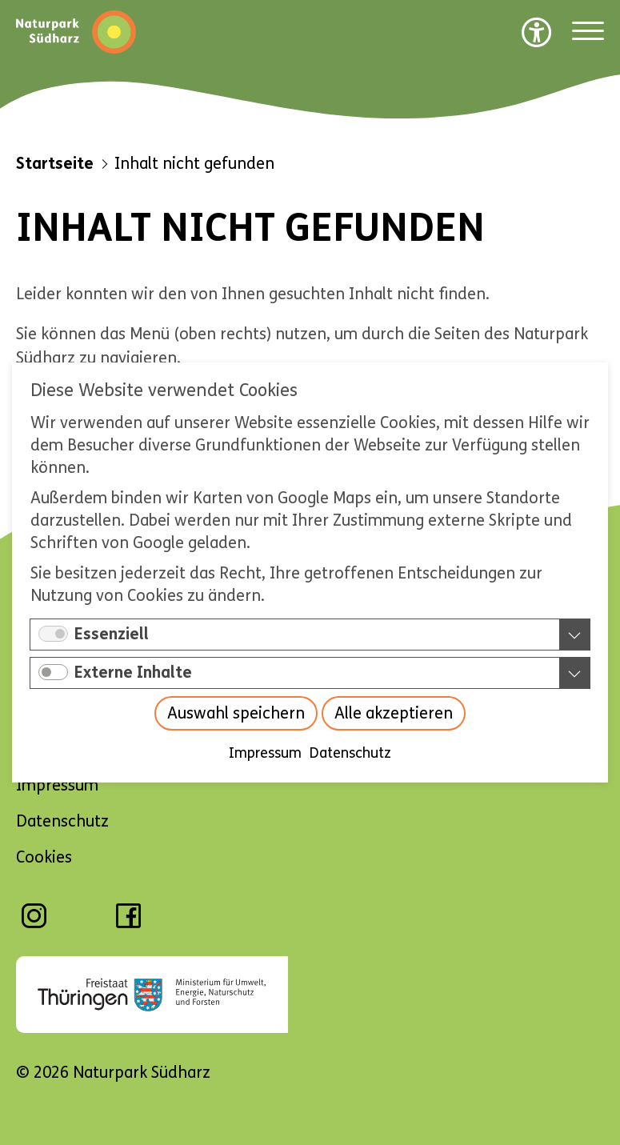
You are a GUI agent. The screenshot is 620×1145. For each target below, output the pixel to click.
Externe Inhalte (133, 672)
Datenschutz (350, 753)
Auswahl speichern (236, 713)
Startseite (55, 163)
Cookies (44, 857)
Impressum (265, 753)
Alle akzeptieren (393, 713)
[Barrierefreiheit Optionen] (536, 32)
